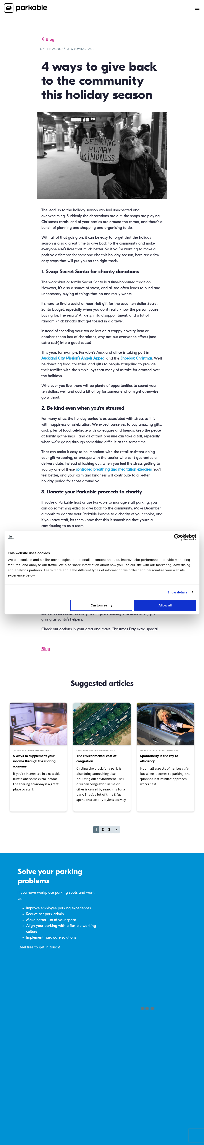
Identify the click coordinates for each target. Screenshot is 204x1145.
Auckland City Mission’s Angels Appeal (73, 358)
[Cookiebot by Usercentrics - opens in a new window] (177, 537)
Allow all (165, 605)
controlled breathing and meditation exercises (114, 469)
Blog (45, 649)
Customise (101, 605)
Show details (177, 592)
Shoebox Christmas (136, 358)
